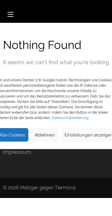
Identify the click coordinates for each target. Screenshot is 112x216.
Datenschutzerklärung (70, 118)
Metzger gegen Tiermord (47, 187)
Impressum (17, 152)
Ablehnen (45, 135)
